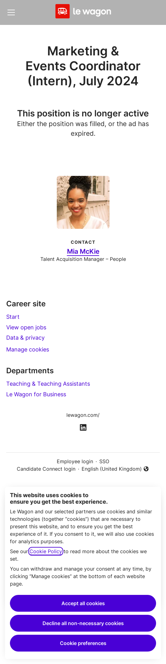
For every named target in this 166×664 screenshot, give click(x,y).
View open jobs (26, 327)
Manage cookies (27, 349)
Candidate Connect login (46, 469)
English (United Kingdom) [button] (115, 469)
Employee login (75, 461)
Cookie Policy (45, 551)
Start (13, 316)
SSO (104, 461)
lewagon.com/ (83, 415)
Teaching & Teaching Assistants (48, 383)
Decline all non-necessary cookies (83, 623)
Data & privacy (25, 337)
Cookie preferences (83, 643)
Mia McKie (83, 251)
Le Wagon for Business (36, 394)
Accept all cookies (83, 603)
